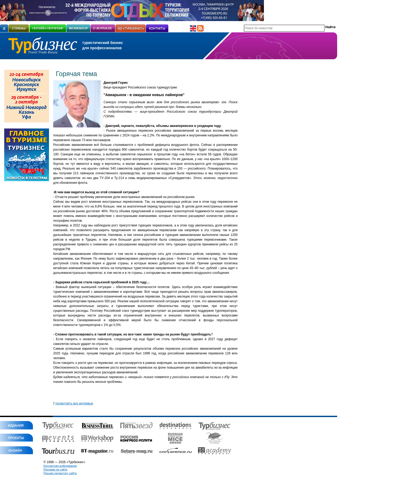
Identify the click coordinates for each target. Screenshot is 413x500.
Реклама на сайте (55, 469)
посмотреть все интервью (74, 403)
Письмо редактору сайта (60, 473)
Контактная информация (60, 465)
